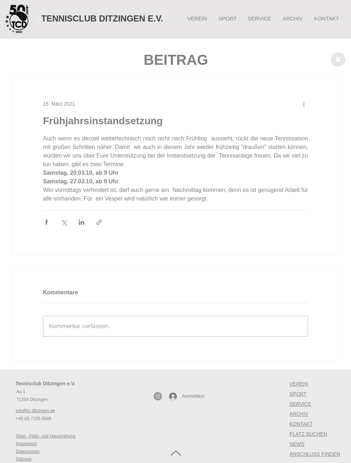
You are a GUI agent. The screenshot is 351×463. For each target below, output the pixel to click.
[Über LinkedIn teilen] (81, 222)
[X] (338, 59)
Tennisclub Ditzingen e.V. (45, 383)
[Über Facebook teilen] (46, 222)
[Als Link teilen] (99, 222)
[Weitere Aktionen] (303, 104)
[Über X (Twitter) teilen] (64, 222)
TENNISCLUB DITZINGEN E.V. (102, 18)
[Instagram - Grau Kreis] (158, 396)
